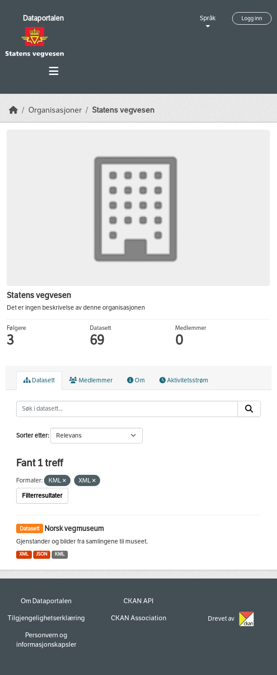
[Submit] (249, 409)
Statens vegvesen (123, 110)
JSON (41, 554)
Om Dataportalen (46, 601)
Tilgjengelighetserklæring (46, 618)
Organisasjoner (55, 110)
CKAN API (138, 601)
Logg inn (252, 18)
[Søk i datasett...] (127, 409)
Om (136, 380)
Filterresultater (42, 496)
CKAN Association (138, 618)
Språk (207, 18)
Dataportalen (43, 18)
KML (60, 554)
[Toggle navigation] (54, 71)
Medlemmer (91, 380)
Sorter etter (32, 435)
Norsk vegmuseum (74, 528)
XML (24, 554)
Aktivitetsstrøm (183, 380)
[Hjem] (13, 110)
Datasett (39, 380)
